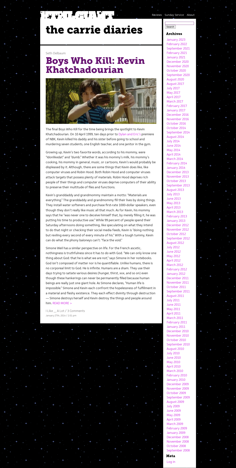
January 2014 (176, 168)
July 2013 (173, 194)
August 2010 (175, 349)
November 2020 (178, 66)
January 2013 (176, 221)
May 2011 (173, 309)
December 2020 (178, 62)
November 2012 (178, 229)
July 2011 (173, 300)
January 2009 (176, 433)
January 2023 (176, 40)
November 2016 (178, 119)
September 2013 (178, 185)
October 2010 (176, 340)
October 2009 (176, 393)
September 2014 (178, 132)
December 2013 (178, 172)
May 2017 (173, 93)
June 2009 (174, 411)
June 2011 (174, 305)
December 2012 (178, 225)
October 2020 (176, 70)
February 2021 (177, 53)
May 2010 (173, 362)
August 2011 (175, 296)
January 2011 (176, 327)
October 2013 (176, 181)
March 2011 (175, 318)
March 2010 (175, 371)
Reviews (157, 15)
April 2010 (174, 366)
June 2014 (174, 146)
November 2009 (178, 388)
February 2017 (177, 106)
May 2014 (173, 150)
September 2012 (178, 238)
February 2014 (177, 163)
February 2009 (177, 428)
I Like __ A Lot (55, 311)
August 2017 (175, 84)
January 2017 (176, 110)
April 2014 (174, 154)
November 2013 (178, 176)
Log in (171, 462)
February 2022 (177, 44)
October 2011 (176, 287)
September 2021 (178, 48)
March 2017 (175, 101)
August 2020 (175, 79)
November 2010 (178, 335)
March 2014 (175, 159)
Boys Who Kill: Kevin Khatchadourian (95, 65)
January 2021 (176, 57)
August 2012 (175, 243)
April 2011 (174, 313)
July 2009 (173, 406)
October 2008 (176, 446)
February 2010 (177, 375)
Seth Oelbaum (56, 53)
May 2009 (173, 415)
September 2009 (178, 397)
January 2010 (176, 380)
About (191, 15)
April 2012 (174, 260)
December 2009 (178, 384)
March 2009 (175, 424)
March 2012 (175, 265)
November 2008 (178, 441)
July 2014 (173, 141)
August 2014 (175, 137)
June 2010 (174, 358)
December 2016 (178, 115)
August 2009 (175, 402)
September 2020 (178, 75)
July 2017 (173, 88)
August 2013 (175, 190)
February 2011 (177, 322)
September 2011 (178, 291)
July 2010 (173, 353)
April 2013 (174, 207)
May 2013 (173, 203)
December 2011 (178, 278)
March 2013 (175, 212)
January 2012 (176, 274)
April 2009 (174, 419)
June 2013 (174, 199)
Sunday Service (174, 15)
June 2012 (174, 252)
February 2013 (177, 216)
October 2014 (176, 128)
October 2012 (176, 234)
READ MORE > (62, 303)
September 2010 (178, 344)
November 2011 (178, 282)
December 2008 (178, 437)
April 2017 (174, 97)
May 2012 (173, 256)
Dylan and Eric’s (130, 134)
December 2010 (178, 331)
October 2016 (176, 123)
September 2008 (178, 450)
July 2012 (173, 247)
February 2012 (177, 269)
